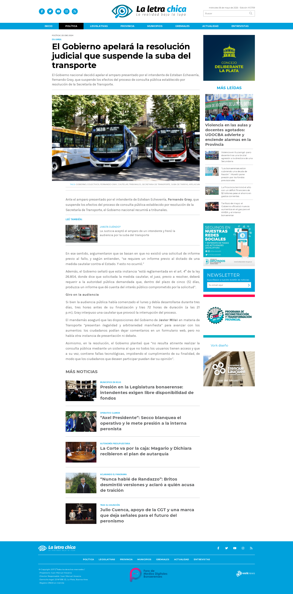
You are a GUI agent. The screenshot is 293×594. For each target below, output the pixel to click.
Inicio (49, 26)
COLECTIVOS (93, 184)
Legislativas (99, 26)
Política (71, 26)
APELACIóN (194, 184)
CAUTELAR (123, 184)
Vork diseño (219, 345)
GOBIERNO (81, 184)
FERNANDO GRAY (108, 184)
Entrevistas (240, 26)
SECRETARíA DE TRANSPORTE (156, 184)
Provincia (127, 26)
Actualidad (210, 26)
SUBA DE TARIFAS (179, 184)
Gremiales (182, 26)
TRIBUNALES (135, 184)
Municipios (154, 26)
